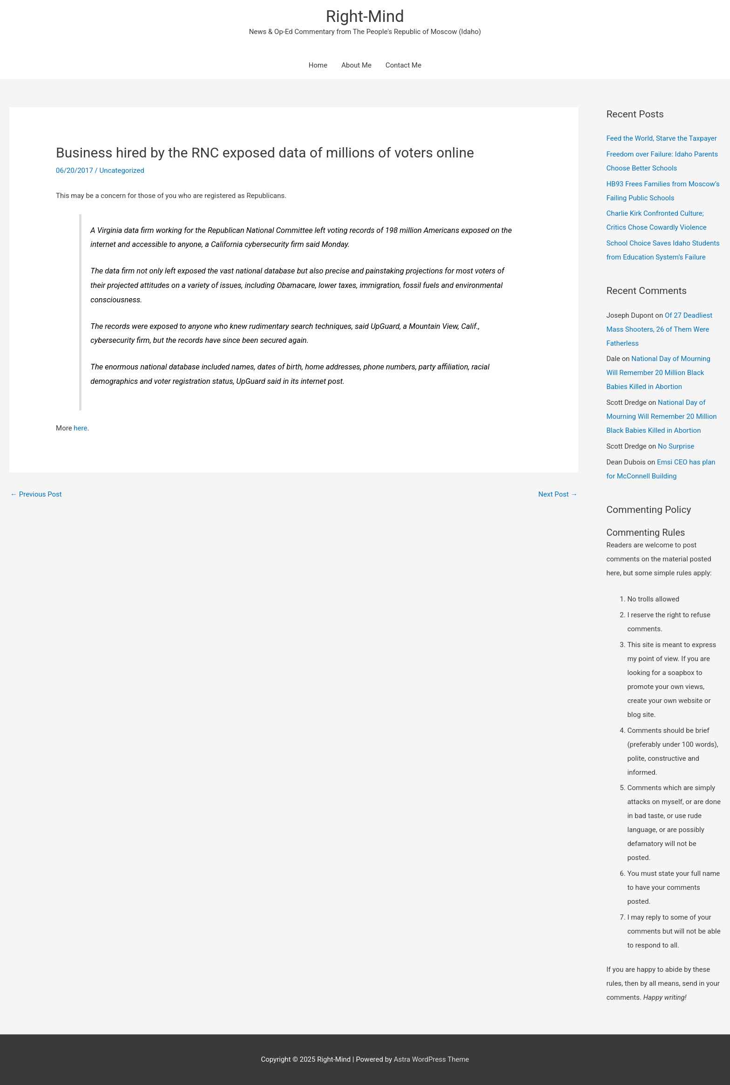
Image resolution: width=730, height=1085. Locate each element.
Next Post (557, 494)
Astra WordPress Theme (431, 1059)
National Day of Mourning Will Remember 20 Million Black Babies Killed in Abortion (658, 373)
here (80, 428)
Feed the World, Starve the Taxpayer (661, 138)
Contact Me (403, 65)
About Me (356, 65)
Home (318, 65)
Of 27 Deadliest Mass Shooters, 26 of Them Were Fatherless (659, 329)
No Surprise (676, 446)
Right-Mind (365, 16)
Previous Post (36, 494)
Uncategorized (122, 170)
